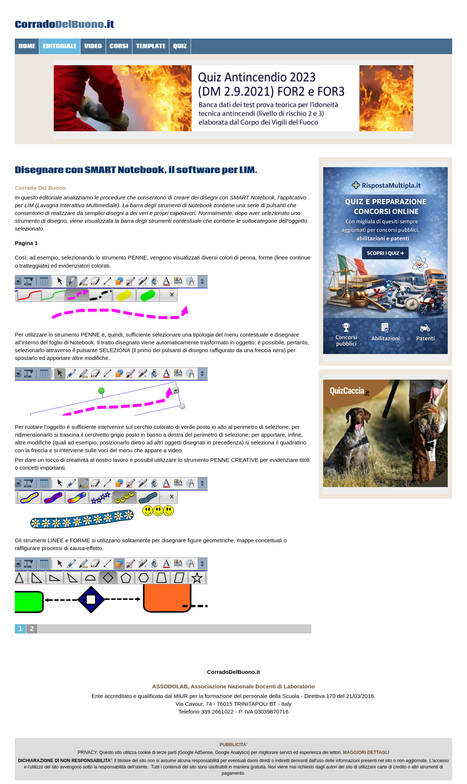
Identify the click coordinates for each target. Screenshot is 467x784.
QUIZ (180, 46)
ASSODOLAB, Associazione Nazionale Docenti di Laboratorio (233, 686)
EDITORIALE (59, 46)
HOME (27, 46)
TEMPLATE (150, 46)
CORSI (119, 46)
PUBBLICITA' (234, 744)
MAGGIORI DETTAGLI (366, 752)
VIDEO (93, 46)
